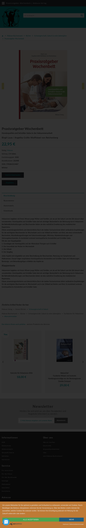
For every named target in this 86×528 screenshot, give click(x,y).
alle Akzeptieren (31, 520)
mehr (71, 520)
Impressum (66, 524)
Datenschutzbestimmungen (76, 524)
